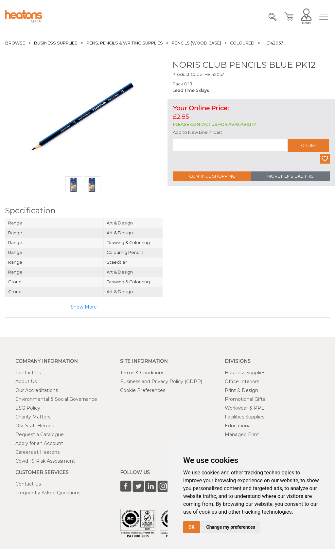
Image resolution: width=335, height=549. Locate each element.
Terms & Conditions (142, 373)
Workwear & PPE (244, 408)
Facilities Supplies (244, 417)
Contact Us (28, 373)
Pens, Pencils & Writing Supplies (124, 43)
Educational (238, 426)
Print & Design (241, 390)
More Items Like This (290, 176)
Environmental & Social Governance (56, 399)
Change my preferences (230, 527)
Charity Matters (32, 417)
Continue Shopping (212, 176)
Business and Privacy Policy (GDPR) (161, 381)
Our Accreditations (36, 390)
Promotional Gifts (245, 399)
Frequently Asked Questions (47, 493)
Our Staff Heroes (34, 426)
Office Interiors (242, 381)
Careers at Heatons (37, 452)
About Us (26, 381)
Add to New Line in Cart (197, 132)
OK (191, 527)
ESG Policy (27, 408)
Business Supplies (56, 43)
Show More (84, 307)
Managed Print (242, 434)
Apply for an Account (39, 443)
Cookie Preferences (142, 390)
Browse (15, 43)
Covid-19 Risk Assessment (45, 461)
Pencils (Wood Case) (196, 43)
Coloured (242, 43)
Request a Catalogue (39, 434)
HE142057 (273, 43)
